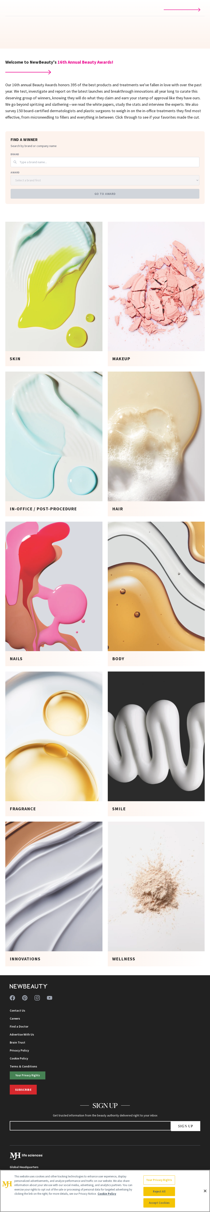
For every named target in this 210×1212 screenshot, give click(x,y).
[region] (105, 1191)
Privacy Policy (19, 1050)
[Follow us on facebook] (12, 998)
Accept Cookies (159, 1203)
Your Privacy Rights (27, 1075)
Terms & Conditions (23, 1066)
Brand (15, 154)
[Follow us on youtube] (49, 998)
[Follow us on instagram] (37, 998)
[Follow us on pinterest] (24, 998)
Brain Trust (17, 1042)
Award (15, 172)
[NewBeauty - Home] (29, 986)
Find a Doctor (19, 1026)
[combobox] (105, 162)
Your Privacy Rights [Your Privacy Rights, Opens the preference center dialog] (159, 1180)
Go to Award (105, 194)
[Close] (205, 1191)
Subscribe (23, 1090)
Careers (15, 1018)
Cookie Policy (19, 1058)
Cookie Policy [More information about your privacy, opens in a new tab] (107, 1194)
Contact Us (17, 1010)
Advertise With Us (22, 1034)
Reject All (159, 1191)
